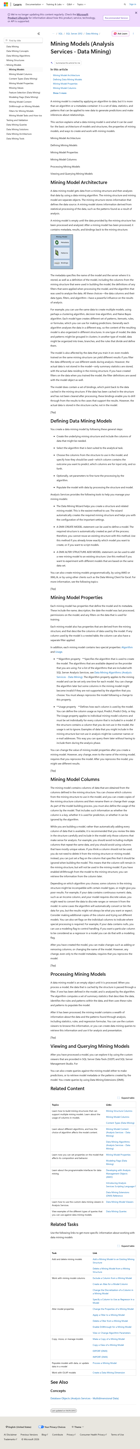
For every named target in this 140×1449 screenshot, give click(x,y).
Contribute (57, 1434)
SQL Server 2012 (74, 33)
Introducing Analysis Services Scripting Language (120, 1184)
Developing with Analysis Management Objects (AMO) (118, 1173)
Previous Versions (29, 1434)
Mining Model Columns (64, 87)
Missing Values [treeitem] (16, 87)
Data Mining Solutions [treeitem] (17, 129)
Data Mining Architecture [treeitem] (19, 133)
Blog (44, 1434)
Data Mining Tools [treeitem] (15, 138)
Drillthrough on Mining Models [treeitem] (24, 106)
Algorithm (127, 647)
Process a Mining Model (105, 1363)
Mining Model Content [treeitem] (20, 101)
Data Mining (92, 33)
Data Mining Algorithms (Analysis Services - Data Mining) (118, 1145)
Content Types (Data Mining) (120, 1122)
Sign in (132, 4)
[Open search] (125, 4)
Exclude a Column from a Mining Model (112, 1278)
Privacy (70, 1434)
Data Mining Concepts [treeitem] (17, 50)
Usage (58, 651)
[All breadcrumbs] (53, 33)
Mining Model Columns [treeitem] (20, 74)
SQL (61, 33)
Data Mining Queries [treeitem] (16, 124)
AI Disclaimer (10, 1434)
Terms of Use (117, 1434)
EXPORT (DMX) (100, 1350)
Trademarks (9, 1439)
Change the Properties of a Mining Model (113, 1308)
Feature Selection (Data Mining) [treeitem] (24, 92)
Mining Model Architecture (66, 75)
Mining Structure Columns (119, 1110)
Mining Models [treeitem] (16, 69)
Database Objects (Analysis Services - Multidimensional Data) (84, 1398)
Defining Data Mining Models (67, 79)
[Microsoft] (6, 4)
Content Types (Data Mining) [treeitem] (23, 78)
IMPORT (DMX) (100, 1356)
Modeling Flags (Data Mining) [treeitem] (23, 97)
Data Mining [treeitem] (12, 46)
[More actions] (133, 33)
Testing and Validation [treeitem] (17, 120)
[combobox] (23, 40)
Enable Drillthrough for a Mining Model (112, 1326)
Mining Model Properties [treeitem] (21, 83)
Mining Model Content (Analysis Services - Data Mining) (118, 1132)
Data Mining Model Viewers (119, 1201)
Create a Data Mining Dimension (109, 1372)
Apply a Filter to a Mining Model (109, 1314)
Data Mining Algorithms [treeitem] (18, 55)
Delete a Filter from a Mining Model (110, 1320)
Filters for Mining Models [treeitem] (21, 110)
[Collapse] (39, 34)
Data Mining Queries (116, 1211)
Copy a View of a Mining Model (108, 1344)
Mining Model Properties (65, 83)
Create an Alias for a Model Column (110, 1284)
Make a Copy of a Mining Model (109, 1338)
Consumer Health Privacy (92, 1434)
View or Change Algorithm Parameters (112, 1332)
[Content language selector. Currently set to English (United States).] (18, 1427)
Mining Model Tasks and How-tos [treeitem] (25, 115)
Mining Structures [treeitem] (15, 60)
